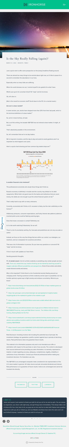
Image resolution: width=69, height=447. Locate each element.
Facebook (21, 384)
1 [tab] (32, 418)
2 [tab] (34, 418)
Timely (26, 63)
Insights (20, 63)
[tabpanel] (34, 407)
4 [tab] (40, 418)
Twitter (34, 384)
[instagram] (8, 421)
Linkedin (48, 384)
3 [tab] (37, 418)
